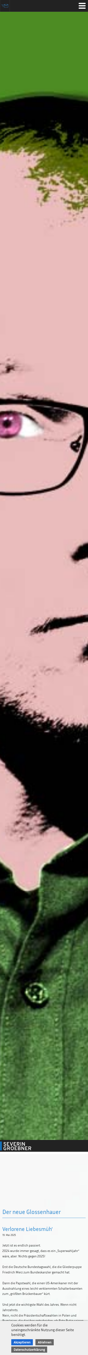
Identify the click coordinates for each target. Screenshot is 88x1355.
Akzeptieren (22, 1342)
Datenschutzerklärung (29, 1349)
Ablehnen (44, 1342)
